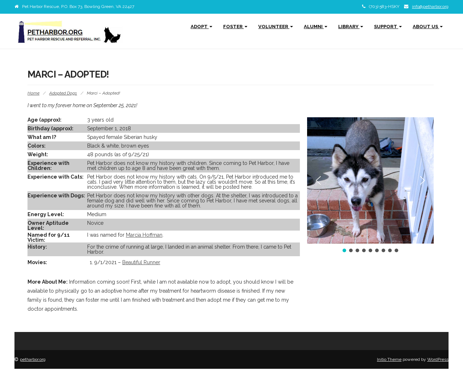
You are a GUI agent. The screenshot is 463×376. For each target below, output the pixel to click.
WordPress (438, 359)
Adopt (201, 26)
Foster (235, 26)
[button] (318, 180)
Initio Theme (389, 359)
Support (388, 26)
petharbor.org (33, 359)
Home (33, 93)
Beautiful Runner (141, 262)
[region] (370, 185)
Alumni (315, 26)
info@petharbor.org (430, 6)
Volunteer (275, 26)
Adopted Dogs (63, 93)
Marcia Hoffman (144, 235)
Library (350, 26)
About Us (428, 26)
